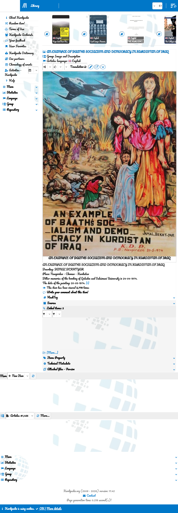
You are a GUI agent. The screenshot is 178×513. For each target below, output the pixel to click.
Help (10, 80)
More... (43, 415)
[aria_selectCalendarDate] (33, 70)
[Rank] (58, 66)
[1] (87, 283)
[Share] (47, 66)
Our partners (14, 58)
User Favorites (15, 46)
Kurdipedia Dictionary (19, 53)
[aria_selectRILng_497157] (57, 314)
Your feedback (15, 40)
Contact (89, 495)
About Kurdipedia (17, 17)
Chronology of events (18, 64)
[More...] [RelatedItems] (52, 352)
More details (54, 508)
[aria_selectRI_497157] (47, 314)
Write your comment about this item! (65, 292)
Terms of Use (14, 29)
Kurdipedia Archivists (19, 34)
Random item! (15, 23)
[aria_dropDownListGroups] (20, 415)
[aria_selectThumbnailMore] (18, 376)
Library (35, 5)
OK (39, 508)
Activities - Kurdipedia (13, 72)
